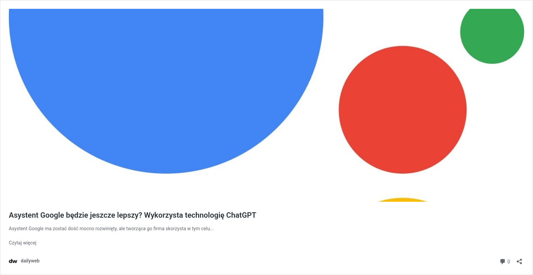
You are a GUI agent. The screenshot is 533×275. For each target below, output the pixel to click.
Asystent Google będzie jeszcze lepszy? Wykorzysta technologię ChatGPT (132, 215)
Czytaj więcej (22, 242)
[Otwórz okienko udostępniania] (519, 259)
